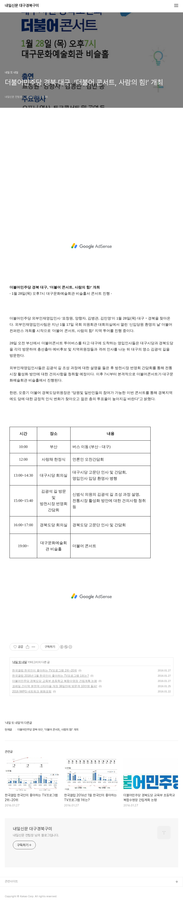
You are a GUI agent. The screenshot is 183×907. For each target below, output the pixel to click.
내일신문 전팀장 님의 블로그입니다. (36, 835)
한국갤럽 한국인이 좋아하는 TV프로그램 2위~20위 (44, 670)
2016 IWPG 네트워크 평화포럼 (31, 691)
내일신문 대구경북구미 (22, 6)
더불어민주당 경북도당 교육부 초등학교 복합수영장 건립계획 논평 (54, 681)
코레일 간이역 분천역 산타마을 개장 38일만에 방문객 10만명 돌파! (54, 686)
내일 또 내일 (19, 662)
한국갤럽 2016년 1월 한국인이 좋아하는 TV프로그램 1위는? (50, 675)
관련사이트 (11, 881)
